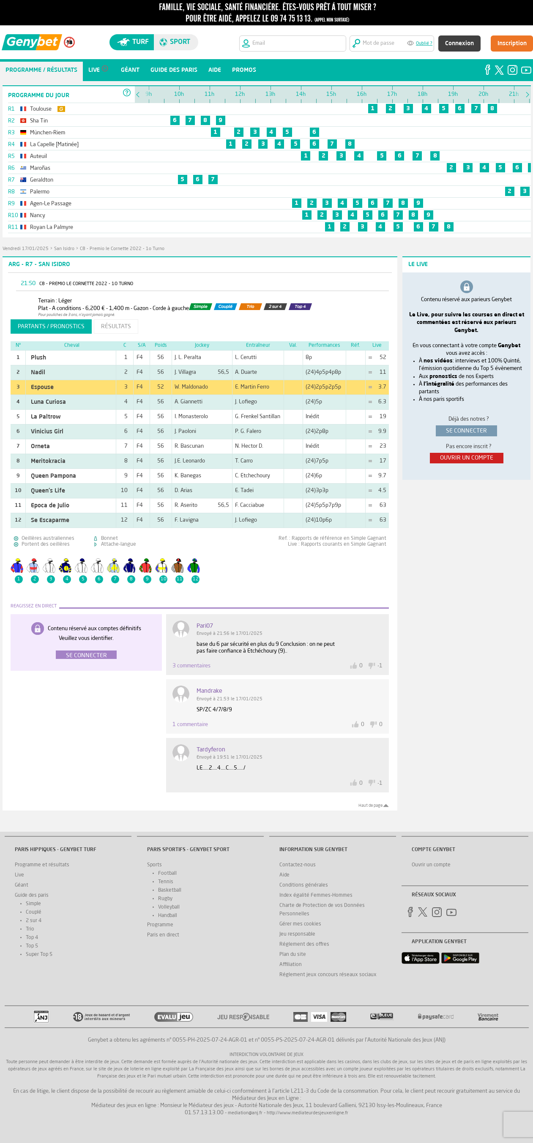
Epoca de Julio (50, 506)
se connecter (466, 431)
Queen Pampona (53, 476)
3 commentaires (191, 666)
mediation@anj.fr (245, 1113)
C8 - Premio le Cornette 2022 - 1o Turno (122, 249)
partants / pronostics (51, 326)
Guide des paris (32, 895)
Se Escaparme (50, 520)
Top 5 (32, 946)
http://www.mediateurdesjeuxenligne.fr (307, 1113)
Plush (38, 358)
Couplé (33, 912)
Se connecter (86, 656)
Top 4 (32, 937)
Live (19, 875)
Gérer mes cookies (300, 924)
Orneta (40, 446)
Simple (33, 903)
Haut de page (370, 805)
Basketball (169, 890)
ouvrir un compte (466, 458)
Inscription (512, 43)
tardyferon (211, 750)
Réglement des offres (304, 944)
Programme (160, 925)
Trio (30, 929)
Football (167, 873)
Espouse (42, 387)
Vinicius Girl (47, 432)
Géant (21, 885)
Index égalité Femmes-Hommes (316, 895)
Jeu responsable (297, 934)
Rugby (165, 898)
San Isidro (64, 249)
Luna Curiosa (48, 402)
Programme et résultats (42, 865)
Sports (154, 865)
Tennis (165, 881)
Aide (284, 875)
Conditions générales (303, 885)
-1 (380, 666)
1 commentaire (190, 724)
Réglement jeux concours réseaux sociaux (328, 974)
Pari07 (205, 626)
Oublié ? (424, 43)
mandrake (209, 691)
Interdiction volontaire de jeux (266, 1055)
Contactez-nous (297, 865)
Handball (167, 915)
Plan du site (292, 954)
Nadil (38, 373)
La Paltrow (45, 417)
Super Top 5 (39, 954)
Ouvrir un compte (431, 865)
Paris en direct (163, 935)
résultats (116, 326)
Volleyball (169, 907)
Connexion (459, 43)
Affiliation (290, 964)
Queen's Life (48, 491)
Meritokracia (48, 461)
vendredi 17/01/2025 (26, 249)
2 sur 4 (33, 920)
